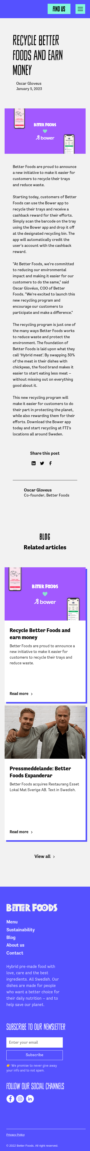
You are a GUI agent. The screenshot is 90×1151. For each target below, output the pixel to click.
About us (15, 945)
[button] (80, 9)
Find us (59, 9)
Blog (11, 937)
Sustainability (20, 930)
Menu (12, 922)
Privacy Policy (15, 1134)
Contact (14, 953)
